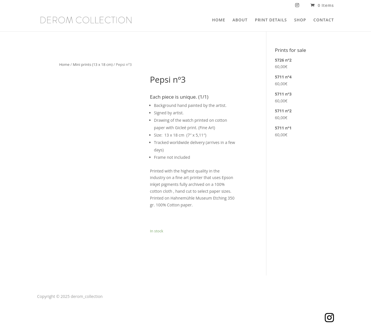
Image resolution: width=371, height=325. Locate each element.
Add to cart (171, 218)
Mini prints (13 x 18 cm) (93, 64)
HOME (218, 20)
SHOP (300, 20)
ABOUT (240, 20)
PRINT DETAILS (271, 20)
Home (64, 64)
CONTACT (323, 20)
